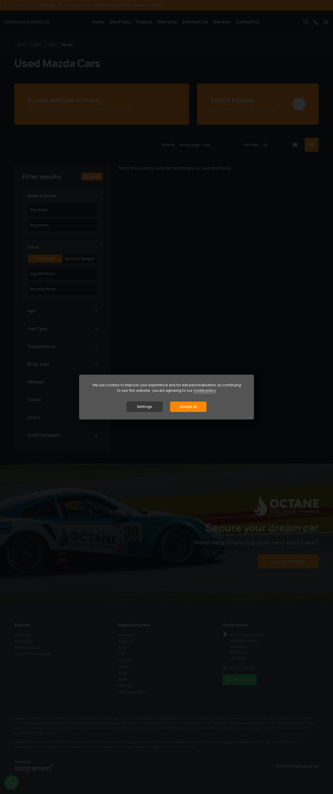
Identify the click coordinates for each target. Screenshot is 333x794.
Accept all (188, 406)
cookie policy (204, 390)
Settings (144, 406)
